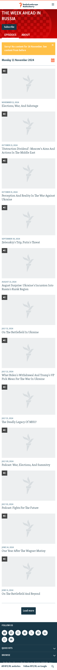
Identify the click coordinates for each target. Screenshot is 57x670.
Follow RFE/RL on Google (35, 666)
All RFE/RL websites (11, 666)
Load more (28, 610)
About (26, 35)
